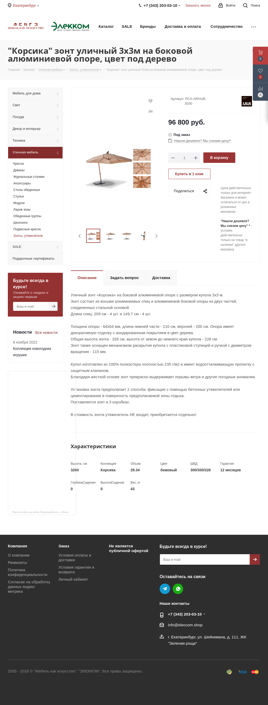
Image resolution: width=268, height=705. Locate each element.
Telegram (165, 589)
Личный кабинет (73, 579)
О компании (19, 555)
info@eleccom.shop (185, 625)
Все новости (46, 332)
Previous (80, 236)
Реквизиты (17, 562)
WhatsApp (178, 589)
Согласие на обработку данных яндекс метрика (29, 587)
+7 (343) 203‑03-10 (185, 614)
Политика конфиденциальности (27, 572)
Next (156, 236)
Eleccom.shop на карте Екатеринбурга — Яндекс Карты (44, 512)
